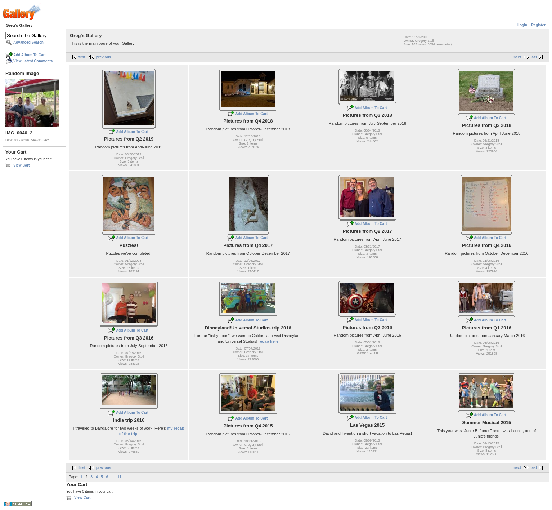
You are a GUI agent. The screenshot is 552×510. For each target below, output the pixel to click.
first (81, 57)
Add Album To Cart (29, 55)
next (517, 57)
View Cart (21, 165)
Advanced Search (28, 42)
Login (522, 25)
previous (103, 57)
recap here (269, 341)
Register (538, 25)
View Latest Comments (33, 61)
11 (119, 477)
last (534, 57)
